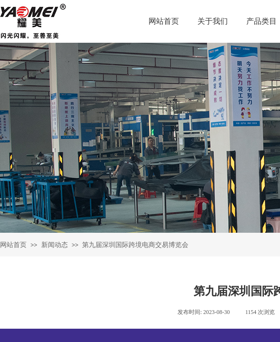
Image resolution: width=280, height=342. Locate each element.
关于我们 (212, 21)
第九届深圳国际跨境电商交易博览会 (135, 244)
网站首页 (164, 21)
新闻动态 (54, 244)
